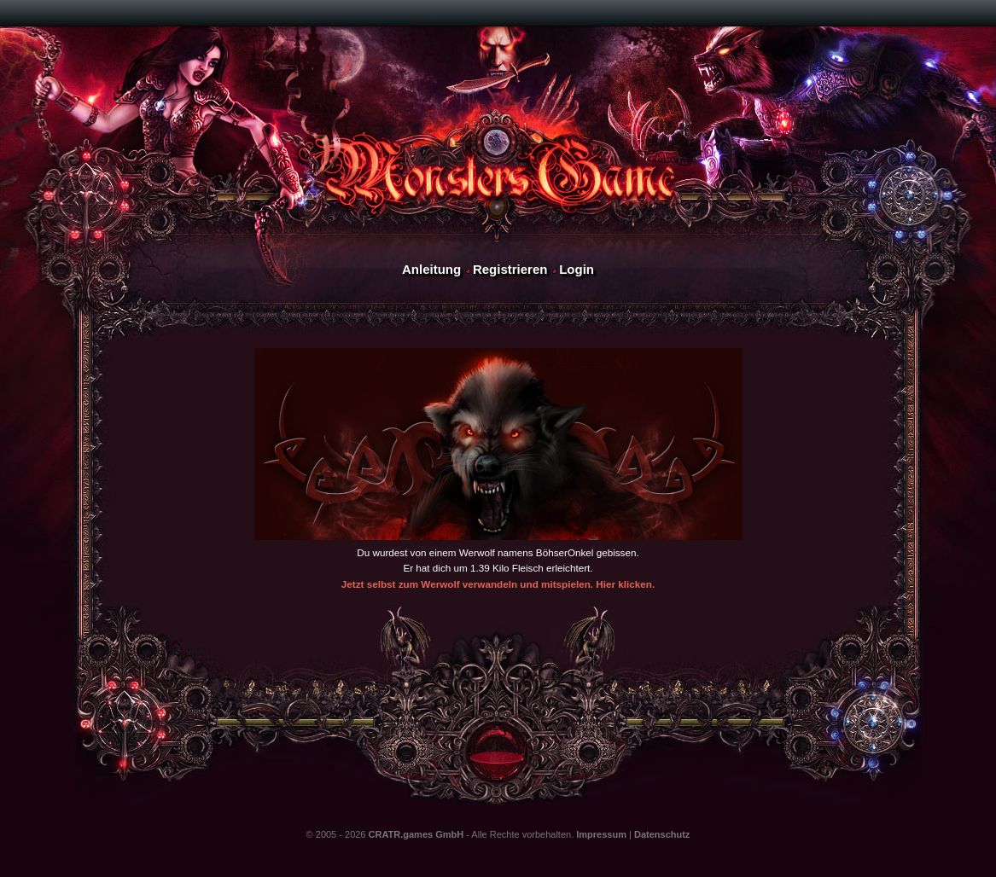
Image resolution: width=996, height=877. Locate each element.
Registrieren (510, 269)
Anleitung (431, 269)
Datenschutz (662, 834)
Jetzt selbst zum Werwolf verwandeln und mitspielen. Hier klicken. (498, 584)
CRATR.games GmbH (416, 834)
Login (576, 269)
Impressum (601, 834)
